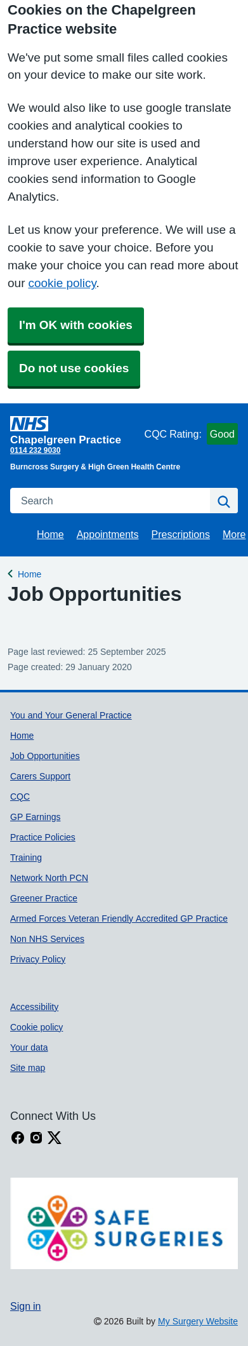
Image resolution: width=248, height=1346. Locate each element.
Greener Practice (43, 898)
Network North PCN (49, 877)
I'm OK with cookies (76, 325)
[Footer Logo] (124, 1223)
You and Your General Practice (71, 715)
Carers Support (40, 776)
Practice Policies (42, 837)
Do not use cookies (74, 368)
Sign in (25, 1306)
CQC (20, 796)
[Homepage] (75, 430)
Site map (27, 1067)
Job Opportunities (45, 755)
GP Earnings (35, 816)
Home (50, 534)
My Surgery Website (198, 1321)
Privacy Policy (37, 959)
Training (26, 857)
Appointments (108, 534)
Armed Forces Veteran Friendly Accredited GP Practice (119, 918)
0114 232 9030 (35, 450)
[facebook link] (17, 1138)
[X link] (54, 1138)
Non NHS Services (47, 938)
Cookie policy (36, 1027)
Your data (29, 1047)
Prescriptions (181, 534)
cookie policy (62, 283)
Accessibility (34, 1006)
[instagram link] (36, 1138)
